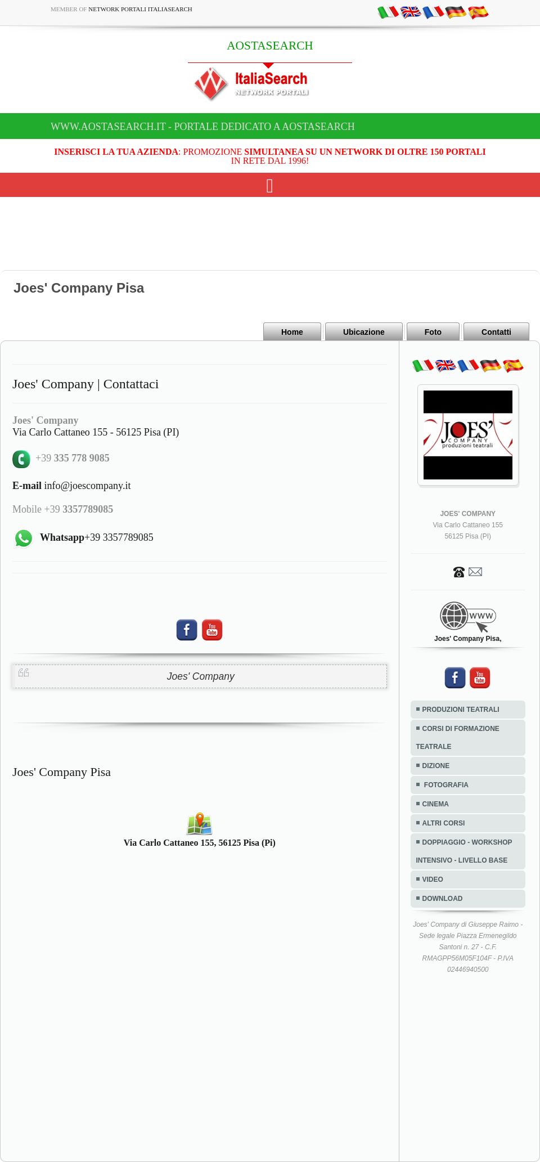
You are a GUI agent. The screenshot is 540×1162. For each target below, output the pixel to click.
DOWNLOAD (442, 899)
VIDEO (432, 879)
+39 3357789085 (97, 537)
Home (292, 332)
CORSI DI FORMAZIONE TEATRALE (458, 738)
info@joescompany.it (71, 485)
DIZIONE (436, 766)
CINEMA (435, 804)
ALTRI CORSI (443, 823)
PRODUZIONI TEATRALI (461, 710)
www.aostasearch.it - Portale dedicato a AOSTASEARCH (203, 126)
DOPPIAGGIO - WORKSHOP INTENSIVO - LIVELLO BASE (464, 851)
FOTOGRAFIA (445, 785)
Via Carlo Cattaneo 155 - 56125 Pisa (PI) (95, 432)
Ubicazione (364, 332)
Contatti (496, 332)
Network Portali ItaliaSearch (140, 9)
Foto (433, 332)
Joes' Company (201, 676)
